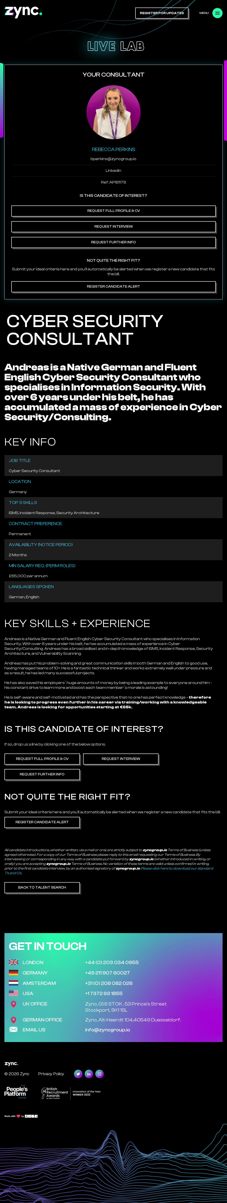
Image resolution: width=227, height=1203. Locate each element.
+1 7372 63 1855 (104, 993)
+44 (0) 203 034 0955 (112, 962)
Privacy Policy (51, 1073)
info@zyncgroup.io (107, 1030)
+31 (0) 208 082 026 (109, 983)
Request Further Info (113, 242)
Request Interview (113, 227)
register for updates (162, 13)
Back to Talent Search (42, 887)
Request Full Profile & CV (113, 211)
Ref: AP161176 (113, 182)
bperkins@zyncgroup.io (113, 159)
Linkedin (113, 170)
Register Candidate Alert (113, 287)
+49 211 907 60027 (107, 973)
